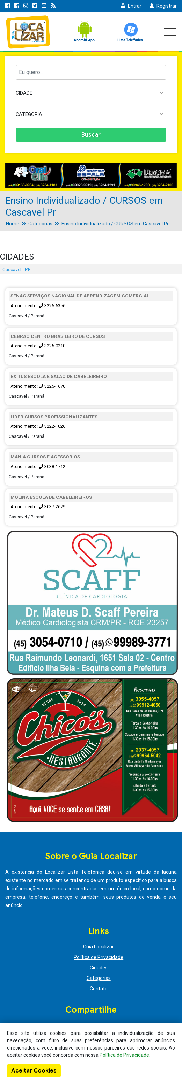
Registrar (163, 6)
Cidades (99, 967)
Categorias (40, 223)
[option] (91, 175)
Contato (99, 988)
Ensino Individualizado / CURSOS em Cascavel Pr (115, 223)
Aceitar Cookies (34, 1070)
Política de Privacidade (98, 957)
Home (12, 223)
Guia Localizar (98, 947)
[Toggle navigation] (170, 32)
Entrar (131, 6)
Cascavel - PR (16, 269)
